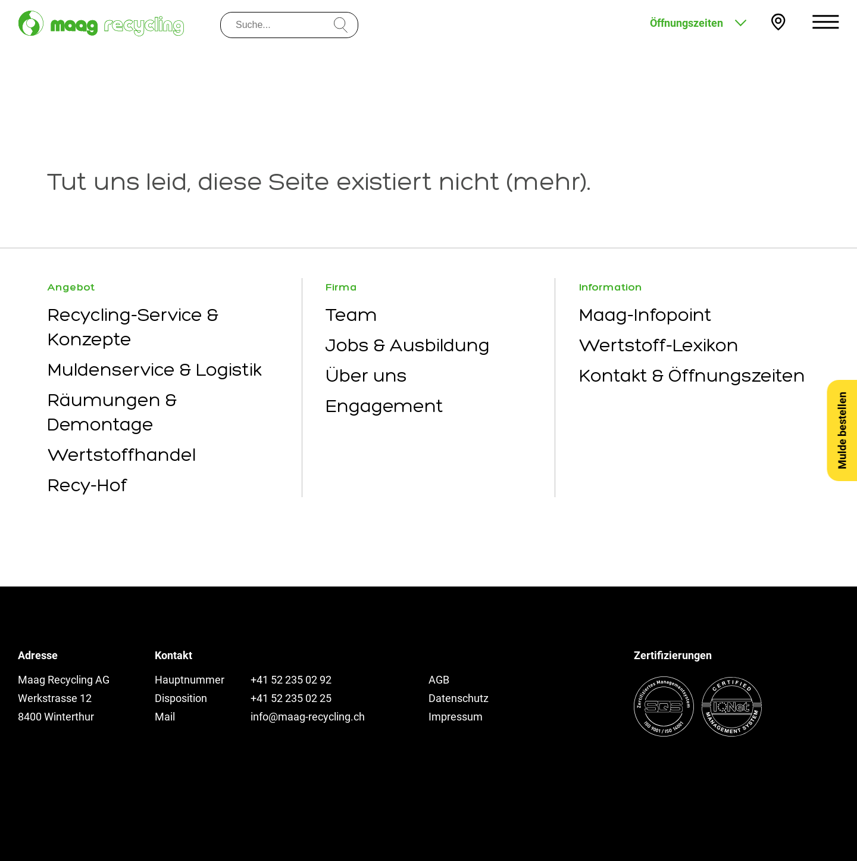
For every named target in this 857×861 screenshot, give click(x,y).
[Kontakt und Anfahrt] (778, 22)
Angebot (71, 287)
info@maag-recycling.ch (308, 716)
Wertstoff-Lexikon (659, 345)
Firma (341, 287)
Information (610, 287)
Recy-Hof (87, 485)
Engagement (384, 406)
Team (351, 315)
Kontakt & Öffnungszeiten (692, 375)
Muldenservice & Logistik (155, 369)
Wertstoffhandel (122, 455)
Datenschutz (458, 698)
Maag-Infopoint (645, 315)
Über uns (366, 375)
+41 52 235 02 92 (291, 679)
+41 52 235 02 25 (291, 698)
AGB (438, 679)
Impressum (455, 716)
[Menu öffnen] (825, 22)
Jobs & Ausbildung (408, 345)
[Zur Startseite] (101, 23)
